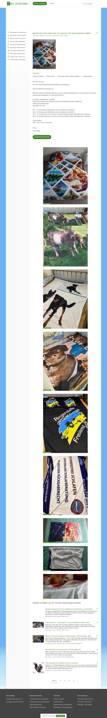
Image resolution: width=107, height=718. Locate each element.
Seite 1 (54, 681)
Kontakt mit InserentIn (41, 137)
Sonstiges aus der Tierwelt (60, 36)
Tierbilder (80, 705)
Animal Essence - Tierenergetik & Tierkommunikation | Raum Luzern (67, 623)
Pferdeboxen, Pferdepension (63, 707)
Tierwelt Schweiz (38, 76)
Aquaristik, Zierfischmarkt (16, 48)
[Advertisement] (53, 18)
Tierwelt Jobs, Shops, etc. (16, 57)
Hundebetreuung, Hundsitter (39, 699)
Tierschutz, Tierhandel (84, 702)
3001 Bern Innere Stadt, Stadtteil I (69, 76)
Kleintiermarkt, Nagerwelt (16, 42)
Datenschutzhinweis (48, 716)
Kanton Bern (51, 76)
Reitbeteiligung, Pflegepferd (63, 705)
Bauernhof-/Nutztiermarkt (16, 54)
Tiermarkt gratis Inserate (85, 699)
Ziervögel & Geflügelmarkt (16, 45)
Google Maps (87, 76)
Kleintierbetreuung (36, 705)
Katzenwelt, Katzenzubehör (16, 35)
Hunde (56, 699)
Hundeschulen (58, 702)
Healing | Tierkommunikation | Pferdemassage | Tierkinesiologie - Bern (68, 636)
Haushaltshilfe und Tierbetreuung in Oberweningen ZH (63, 650)
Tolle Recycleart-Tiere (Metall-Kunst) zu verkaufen (61, 663)
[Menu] (52, 3)
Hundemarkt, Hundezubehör (17, 32)
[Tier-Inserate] (18, 3)
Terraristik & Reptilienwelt (16, 51)
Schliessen (60, 716)
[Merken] (97, 33)
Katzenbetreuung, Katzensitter (40, 702)
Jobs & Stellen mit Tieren (38, 707)
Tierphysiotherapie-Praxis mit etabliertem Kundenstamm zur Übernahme (68, 609)
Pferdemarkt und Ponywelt (16, 39)
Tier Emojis (88, 705)
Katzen (62, 699)
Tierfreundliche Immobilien (16, 60)
